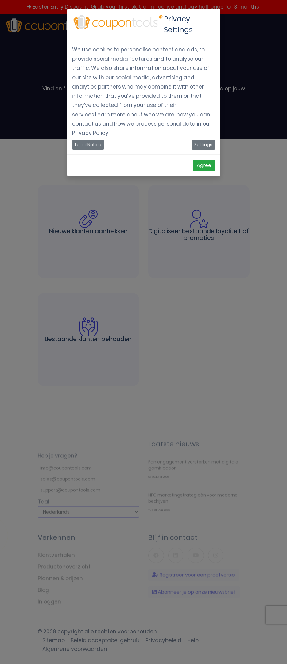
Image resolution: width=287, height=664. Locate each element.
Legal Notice (88, 145)
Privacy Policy (90, 133)
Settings (203, 145)
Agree (204, 165)
